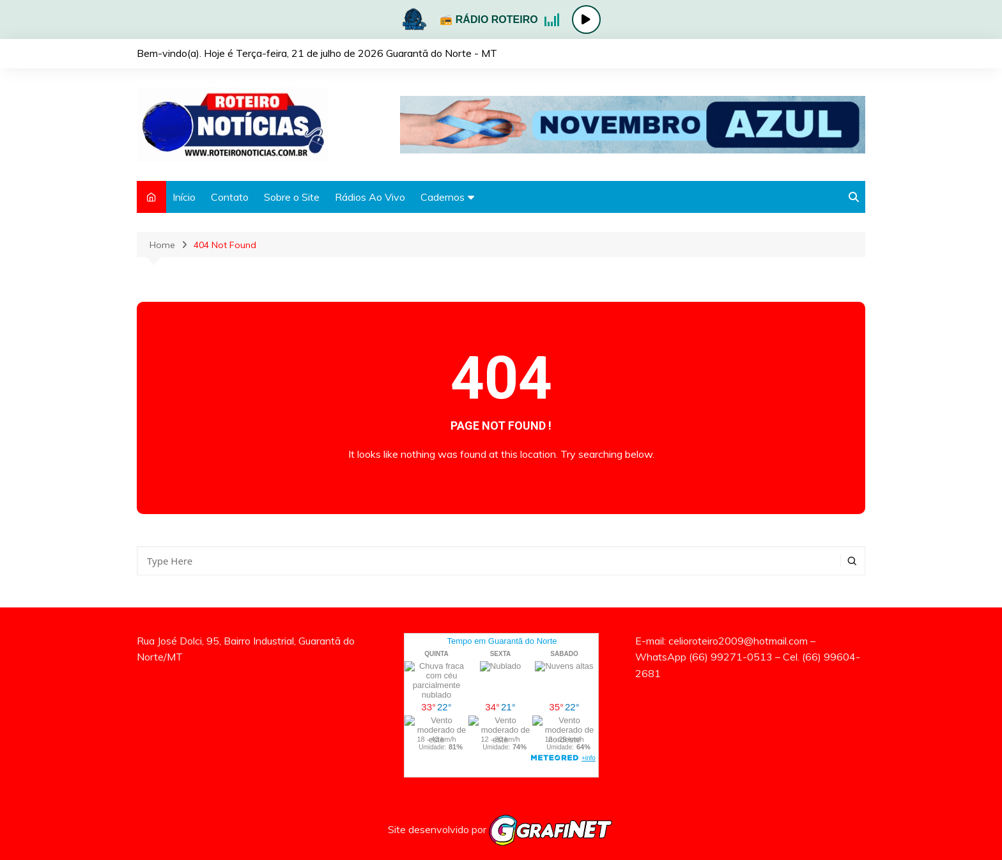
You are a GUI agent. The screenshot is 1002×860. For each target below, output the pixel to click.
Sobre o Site (292, 197)
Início (184, 197)
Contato (230, 197)
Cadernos (442, 197)
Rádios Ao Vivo (370, 197)
